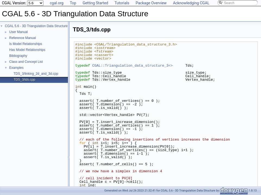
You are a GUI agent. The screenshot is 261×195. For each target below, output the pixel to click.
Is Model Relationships (25, 44)
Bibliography (18, 56)
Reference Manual (22, 38)
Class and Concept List (26, 62)
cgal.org (56, 3)
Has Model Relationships (27, 50)
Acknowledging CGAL (191, 3)
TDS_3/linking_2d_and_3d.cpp (36, 74)
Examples (16, 68)
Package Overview (151, 3)
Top (73, 3)
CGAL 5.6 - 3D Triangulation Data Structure (36, 26)
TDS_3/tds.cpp (24, 80)
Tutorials (122, 3)
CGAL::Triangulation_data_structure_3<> (132, 65)
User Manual (18, 32)
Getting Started (95, 3)
